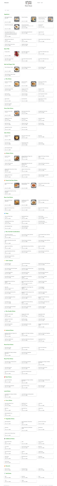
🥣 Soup (6, 213)
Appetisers (6, 14)
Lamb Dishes (7, 391)
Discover (6, 2)
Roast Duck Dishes (8, 344)
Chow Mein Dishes (8, 108)
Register (38, 2)
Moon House (28, 6)
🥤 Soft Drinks (7, 473)
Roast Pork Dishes (8, 358)
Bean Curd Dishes (8, 197)
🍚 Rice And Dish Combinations (12, 231)
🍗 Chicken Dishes (8, 153)
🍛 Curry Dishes (8, 400)
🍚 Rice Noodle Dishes (9, 311)
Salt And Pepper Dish (9, 64)
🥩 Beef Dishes (8, 377)
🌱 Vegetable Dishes (9, 418)
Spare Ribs (6, 48)
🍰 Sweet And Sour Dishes (11, 180)
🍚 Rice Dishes (7, 79)
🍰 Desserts (7, 466)
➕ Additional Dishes (9, 438)
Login (42, 2)
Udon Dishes (7, 132)
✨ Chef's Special (8, 260)
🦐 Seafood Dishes (8, 330)
